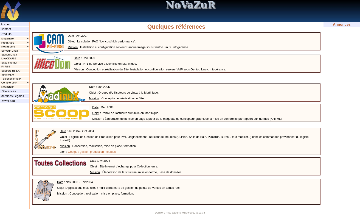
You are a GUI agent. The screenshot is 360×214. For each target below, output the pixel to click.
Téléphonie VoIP (11, 78)
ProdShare (7, 42)
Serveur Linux (9, 50)
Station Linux (9, 54)
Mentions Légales (12, 96)
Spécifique (7, 74)
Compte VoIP (9, 82)
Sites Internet (9, 62)
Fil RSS (6, 66)
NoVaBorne (8, 46)
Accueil (5, 24)
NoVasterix (7, 86)
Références (8, 91)
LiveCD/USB (8, 58)
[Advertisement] (341, 41)
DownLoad (8, 101)
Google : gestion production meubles (92, 151)
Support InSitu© (10, 70)
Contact (6, 29)
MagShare (7, 38)
